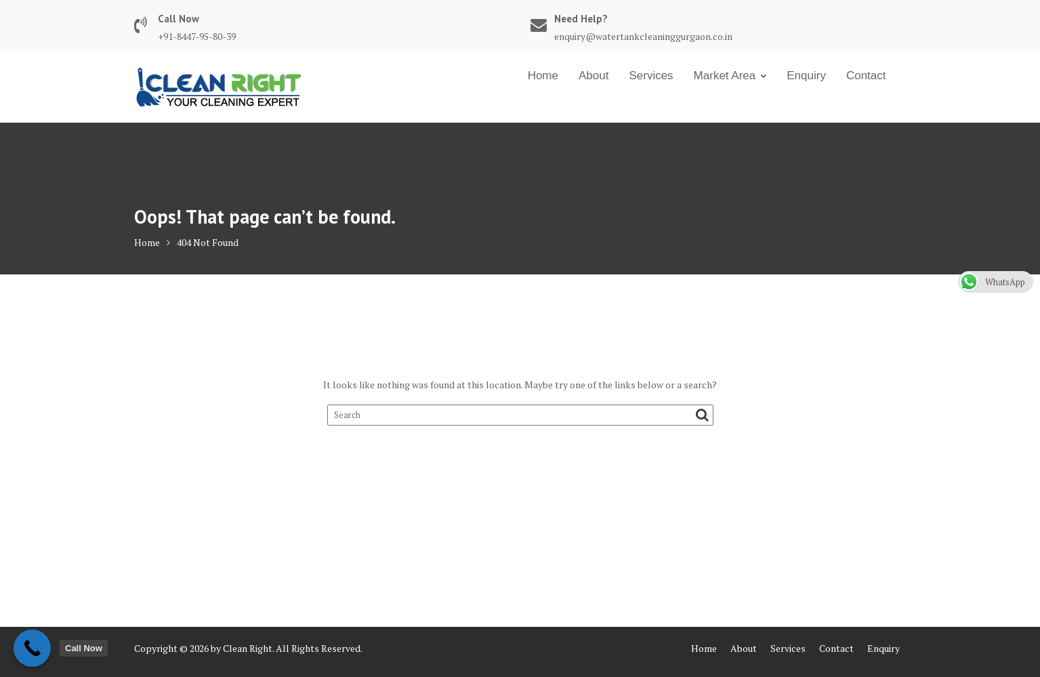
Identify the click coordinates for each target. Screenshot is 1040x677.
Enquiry (806, 75)
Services (651, 75)
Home (543, 75)
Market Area (725, 75)
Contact (866, 75)
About (593, 75)
